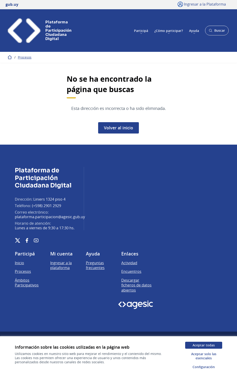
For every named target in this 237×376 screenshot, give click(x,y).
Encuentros (131, 271)
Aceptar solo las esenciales (203, 356)
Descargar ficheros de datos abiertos (136, 285)
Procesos (24, 57)
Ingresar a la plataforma (61, 265)
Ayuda (194, 30)
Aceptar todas (204, 345)
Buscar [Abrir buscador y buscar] (217, 31)
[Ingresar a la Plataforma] (202, 4)
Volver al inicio (118, 128)
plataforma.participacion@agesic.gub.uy (50, 216)
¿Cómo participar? (168, 30)
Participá (141, 30)
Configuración (204, 367)
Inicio (19, 262)
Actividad (129, 262)
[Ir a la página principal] (36, 30)
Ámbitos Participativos (27, 283)
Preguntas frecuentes (95, 265)
